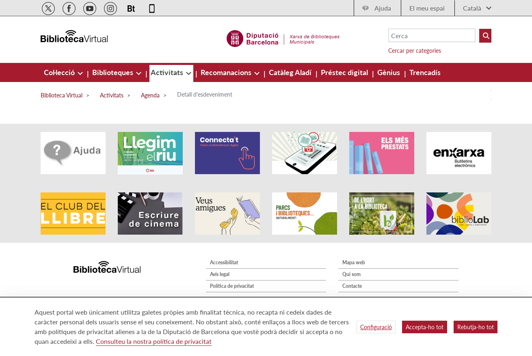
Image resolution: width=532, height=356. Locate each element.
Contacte (352, 286)
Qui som (351, 274)
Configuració (376, 327)
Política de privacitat (232, 286)
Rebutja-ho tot (475, 327)
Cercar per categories (414, 50)
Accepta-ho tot (424, 327)
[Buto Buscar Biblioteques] (485, 36)
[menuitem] (60, 72)
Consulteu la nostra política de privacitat (154, 341)
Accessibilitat (224, 262)
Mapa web (353, 262)
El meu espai (427, 8)
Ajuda (382, 8)
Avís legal (219, 274)
